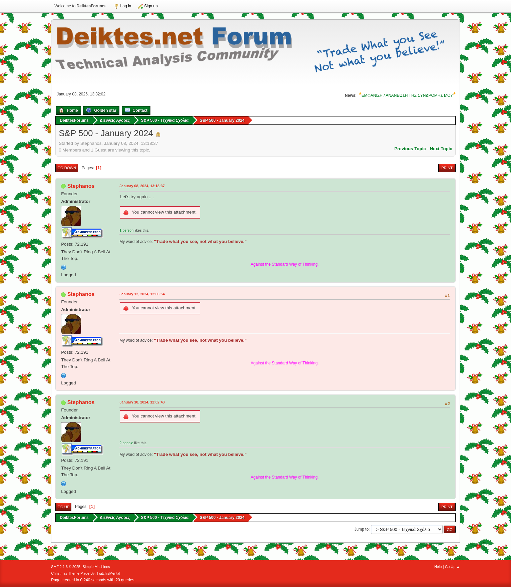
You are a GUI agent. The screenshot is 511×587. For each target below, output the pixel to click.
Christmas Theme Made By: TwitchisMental (85, 573)
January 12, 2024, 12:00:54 (141, 294)
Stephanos (81, 186)
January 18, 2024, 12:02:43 (141, 402)
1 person (126, 230)
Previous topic (410, 148)
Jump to (361, 529)
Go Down (66, 168)
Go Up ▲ (452, 567)
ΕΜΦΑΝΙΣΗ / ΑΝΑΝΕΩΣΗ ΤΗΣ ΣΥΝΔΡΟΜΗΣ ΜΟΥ (407, 95)
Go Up (63, 507)
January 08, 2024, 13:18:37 (141, 186)
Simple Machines (96, 567)
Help (438, 567)
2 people (126, 443)
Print (447, 168)
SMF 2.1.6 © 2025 (65, 567)
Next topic (441, 148)
